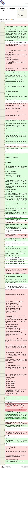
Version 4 (10, 8)
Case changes (20, 14)
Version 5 (16, 8)
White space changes (21, 15)
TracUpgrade (21, 8)
